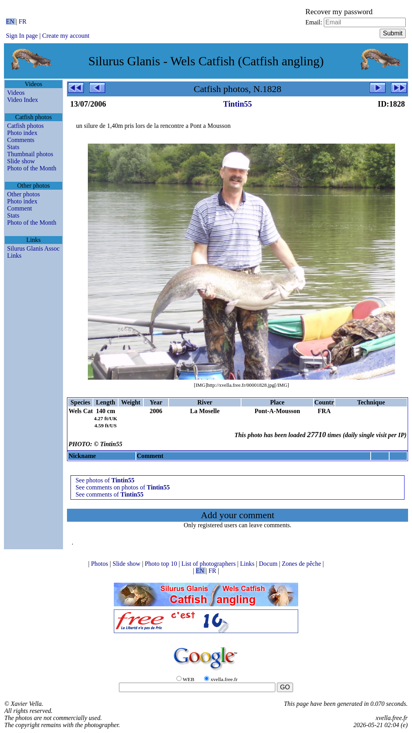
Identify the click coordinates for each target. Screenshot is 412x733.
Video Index (22, 99)
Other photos (23, 194)
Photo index (22, 132)
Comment (19, 208)
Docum (269, 563)
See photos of (105, 480)
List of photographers (210, 563)
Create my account (65, 35)
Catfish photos (25, 125)
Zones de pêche (302, 563)
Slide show (21, 161)
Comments (20, 140)
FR (23, 21)
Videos (15, 92)
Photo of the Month (31, 168)
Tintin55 (237, 104)
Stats (13, 147)
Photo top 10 (162, 563)
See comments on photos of (123, 487)
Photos (100, 563)
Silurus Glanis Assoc (33, 248)
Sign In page (22, 35)
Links (14, 255)
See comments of (110, 494)
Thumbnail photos (30, 154)
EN (11, 21)
